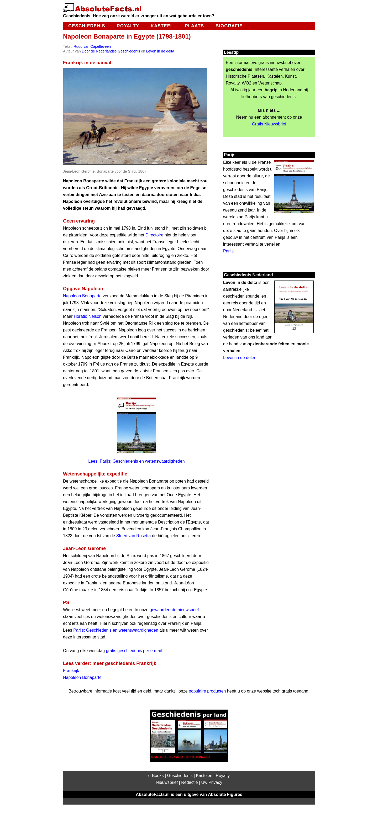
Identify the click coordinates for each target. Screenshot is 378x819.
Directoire (154, 235)
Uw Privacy (211, 782)
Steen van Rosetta (133, 535)
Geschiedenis (86, 25)
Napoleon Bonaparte (82, 296)
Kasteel (162, 25)
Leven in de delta (160, 51)
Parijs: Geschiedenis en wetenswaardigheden (115, 630)
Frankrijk (71, 670)
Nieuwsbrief (167, 782)
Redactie (189, 782)
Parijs (228, 251)
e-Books (156, 775)
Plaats (194, 25)
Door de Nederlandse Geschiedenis (111, 51)
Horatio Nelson (88, 316)
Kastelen (204, 775)
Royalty (128, 25)
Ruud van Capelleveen (92, 46)
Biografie (229, 25)
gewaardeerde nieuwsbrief (174, 609)
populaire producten (207, 691)
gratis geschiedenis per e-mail (134, 650)
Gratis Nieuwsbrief (269, 124)
